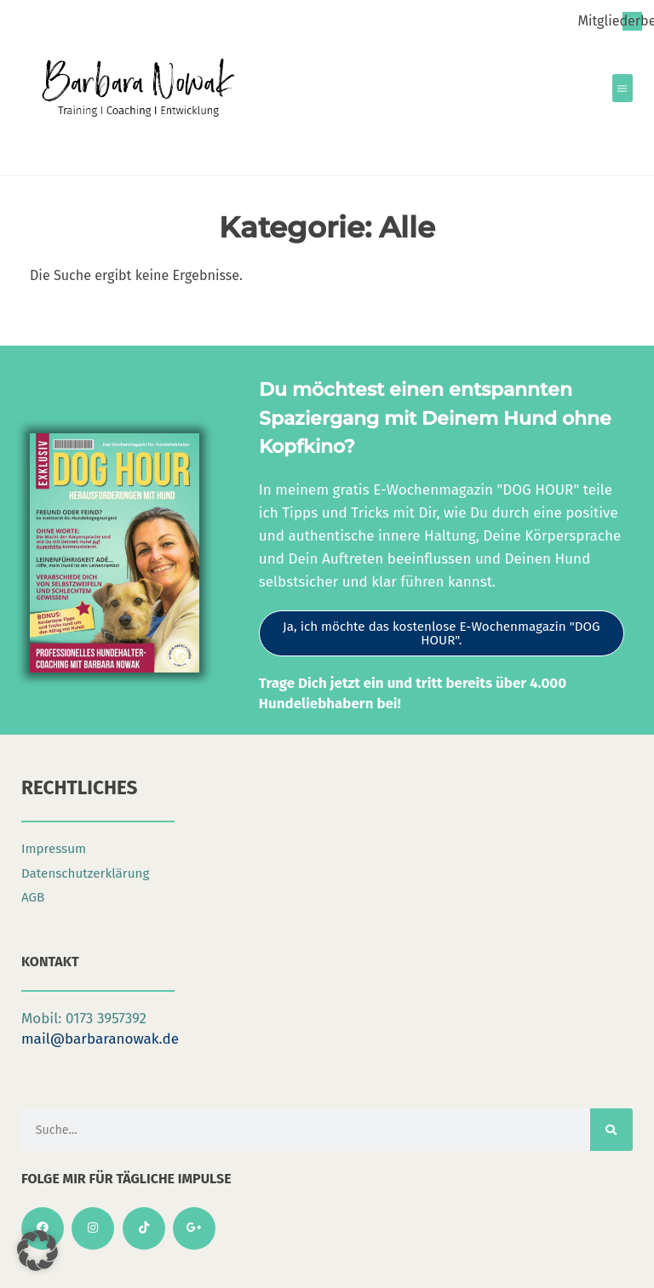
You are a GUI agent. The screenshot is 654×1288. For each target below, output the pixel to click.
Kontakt (50, 961)
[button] (622, 88)
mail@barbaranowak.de (100, 1039)
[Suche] (611, 1129)
